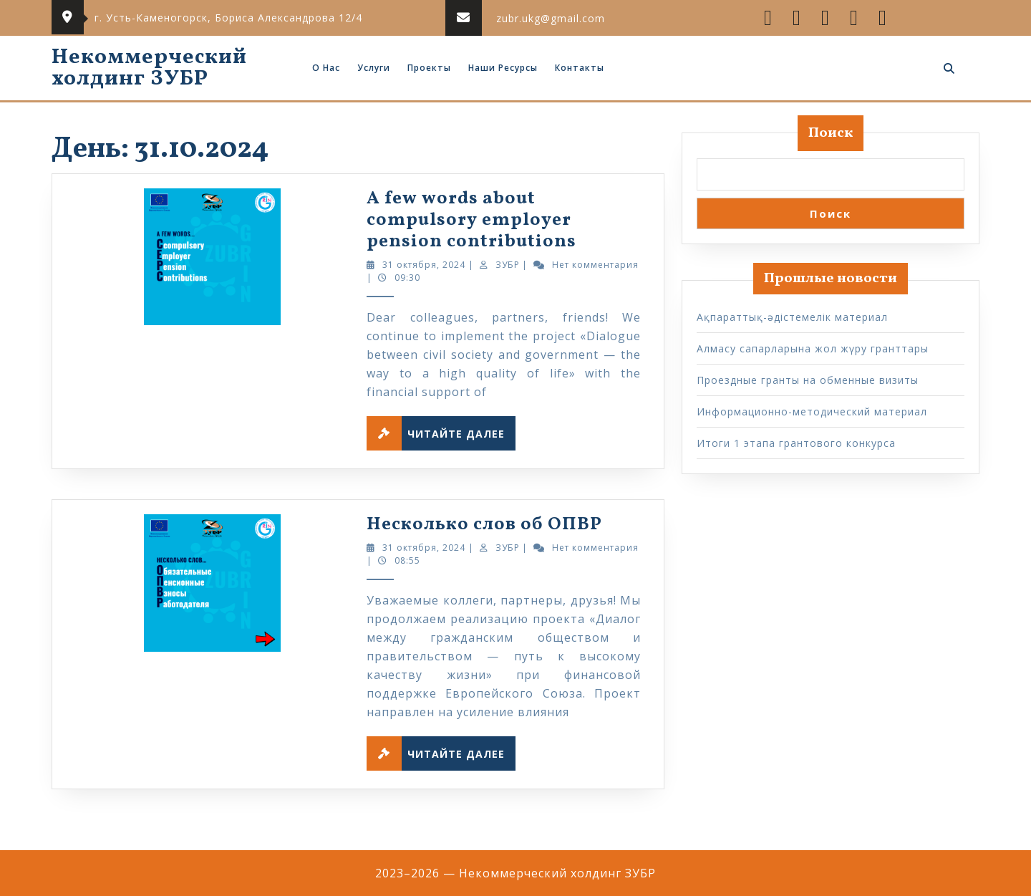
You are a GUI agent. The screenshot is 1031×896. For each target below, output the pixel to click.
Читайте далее (441, 433)
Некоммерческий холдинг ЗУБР (149, 68)
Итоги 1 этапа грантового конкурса (796, 443)
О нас (326, 68)
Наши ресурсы (503, 68)
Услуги (373, 68)
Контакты (579, 68)
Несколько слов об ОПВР (484, 524)
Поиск (830, 133)
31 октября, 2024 (423, 265)
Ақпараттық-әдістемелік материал (792, 317)
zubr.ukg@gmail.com (550, 18)
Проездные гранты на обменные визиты (808, 380)
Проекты (429, 68)
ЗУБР (507, 265)
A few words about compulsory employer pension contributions (471, 220)
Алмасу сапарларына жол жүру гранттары (813, 348)
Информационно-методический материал (812, 411)
